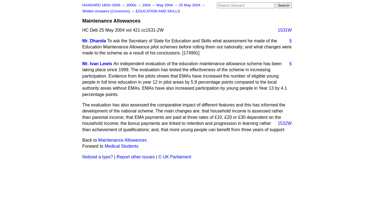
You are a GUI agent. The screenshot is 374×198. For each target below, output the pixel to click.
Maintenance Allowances (122, 140)
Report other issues (136, 157)
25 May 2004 (190, 5)
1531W (285, 30)
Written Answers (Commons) (106, 11)
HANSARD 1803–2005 (101, 5)
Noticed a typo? (97, 157)
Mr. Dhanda (94, 40)
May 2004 (165, 5)
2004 (147, 5)
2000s (132, 5)
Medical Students (121, 146)
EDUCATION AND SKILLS (158, 11)
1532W (285, 123)
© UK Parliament (174, 157)
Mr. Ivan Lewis (97, 63)
